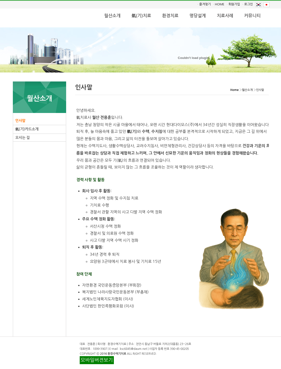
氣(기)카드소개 (27, 129)
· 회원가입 (233, 4)
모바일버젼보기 (97, 360)
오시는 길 (22, 137)
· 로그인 (247, 4)
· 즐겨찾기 (204, 4)
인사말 (20, 120)
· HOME (218, 4)
